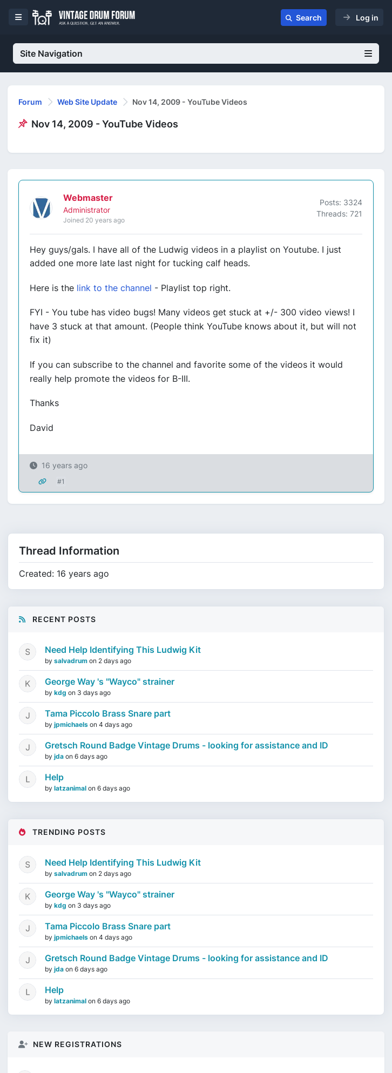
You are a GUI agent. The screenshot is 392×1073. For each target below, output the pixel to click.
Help (54, 777)
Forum (30, 101)
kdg (61, 693)
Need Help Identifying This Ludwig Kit (123, 649)
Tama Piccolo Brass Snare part (108, 713)
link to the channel (114, 287)
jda (59, 756)
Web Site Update (87, 101)
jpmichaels (72, 724)
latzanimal (71, 788)
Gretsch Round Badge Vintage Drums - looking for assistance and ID (186, 745)
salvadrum (71, 661)
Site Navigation (196, 53)
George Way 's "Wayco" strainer (109, 681)
